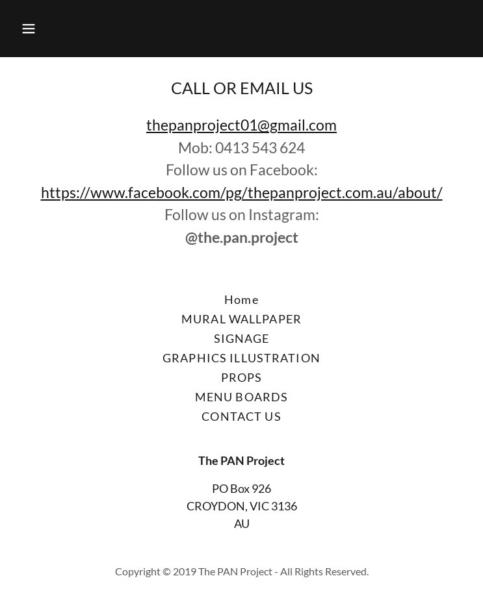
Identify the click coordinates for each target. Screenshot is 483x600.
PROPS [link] (242, 377)
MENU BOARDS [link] (241, 397)
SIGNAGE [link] (242, 338)
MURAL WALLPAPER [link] (241, 319)
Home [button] (241, 299)
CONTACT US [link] (241, 416)
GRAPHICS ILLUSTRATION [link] (241, 358)
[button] (68, 29)
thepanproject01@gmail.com (241, 125)
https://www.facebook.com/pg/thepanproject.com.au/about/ (242, 192)
